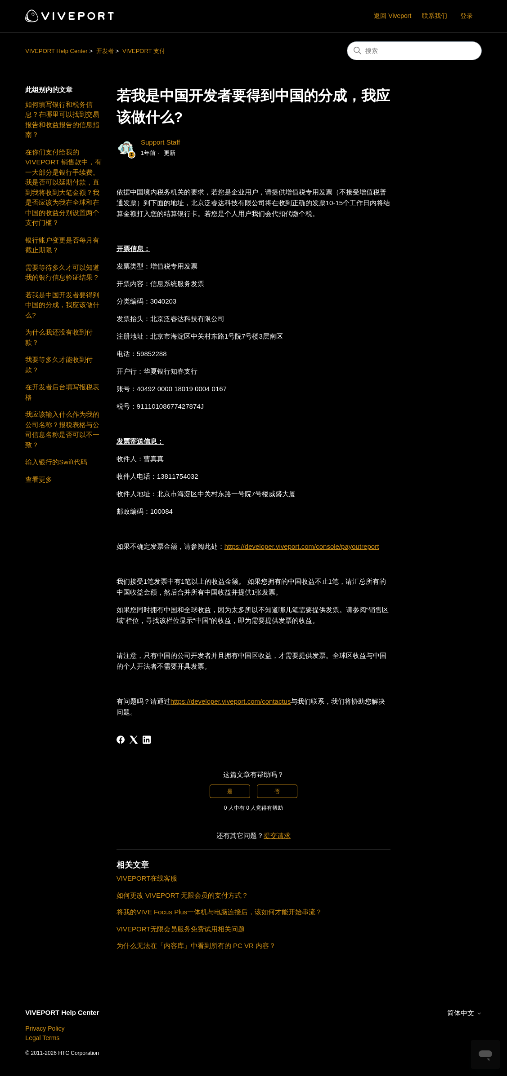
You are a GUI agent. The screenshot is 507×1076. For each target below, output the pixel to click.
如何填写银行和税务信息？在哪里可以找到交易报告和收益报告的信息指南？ (62, 120)
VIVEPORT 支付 (143, 51)
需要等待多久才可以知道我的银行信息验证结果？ (62, 273)
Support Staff (160, 142)
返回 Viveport (392, 15)
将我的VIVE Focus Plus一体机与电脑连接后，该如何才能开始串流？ (220, 912)
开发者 (105, 51)
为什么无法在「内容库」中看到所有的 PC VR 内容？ (196, 945)
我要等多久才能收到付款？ (59, 365)
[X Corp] (134, 740)
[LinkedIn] (147, 740)
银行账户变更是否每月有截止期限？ (62, 245)
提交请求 (277, 835)
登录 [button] (466, 15)
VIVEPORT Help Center (56, 51)
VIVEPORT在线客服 (147, 878)
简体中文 (464, 1013)
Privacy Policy (44, 1028)
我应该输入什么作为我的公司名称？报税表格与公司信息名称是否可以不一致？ (62, 429)
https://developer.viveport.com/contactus (230, 701)
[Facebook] (121, 740)
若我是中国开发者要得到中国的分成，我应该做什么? (62, 305)
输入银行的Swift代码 (56, 462)
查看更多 (38, 479)
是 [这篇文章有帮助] (230, 791)
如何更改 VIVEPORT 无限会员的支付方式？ (183, 895)
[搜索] (414, 51)
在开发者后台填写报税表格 (62, 392)
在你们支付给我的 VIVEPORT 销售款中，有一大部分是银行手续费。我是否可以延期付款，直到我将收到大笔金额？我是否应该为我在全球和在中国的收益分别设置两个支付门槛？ (63, 187)
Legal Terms (42, 1037)
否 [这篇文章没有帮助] (277, 791)
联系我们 (434, 15)
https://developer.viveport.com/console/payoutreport (301, 546)
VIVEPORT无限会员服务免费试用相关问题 (181, 929)
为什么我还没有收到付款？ (59, 337)
